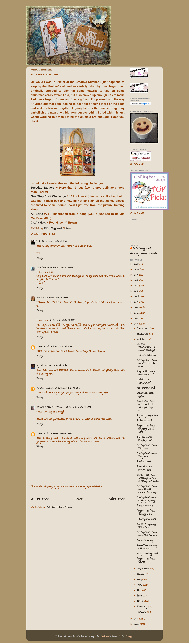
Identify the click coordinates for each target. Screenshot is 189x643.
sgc (38, 366)
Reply (39, 258)
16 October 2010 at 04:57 (54, 366)
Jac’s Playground (141, 249)
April (140, 596)
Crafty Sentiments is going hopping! (147, 499)
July (139, 580)
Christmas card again (145, 394)
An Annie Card (144, 421)
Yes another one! (146, 388)
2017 (136, 286)
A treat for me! (145, 506)
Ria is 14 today (145, 541)
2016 (136, 291)
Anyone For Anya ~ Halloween (147, 373)
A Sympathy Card (146, 519)
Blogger (130, 636)
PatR (39, 298)
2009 (136, 619)
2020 (137, 269)
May (139, 590)
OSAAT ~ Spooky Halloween (146, 525)
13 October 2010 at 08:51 (60, 268)
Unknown (41, 347)
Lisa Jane (42, 268)
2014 (136, 302)
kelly (39, 241)
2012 (136, 313)
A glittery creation (146, 355)
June (140, 585)
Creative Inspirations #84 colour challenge (146, 347)
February (142, 607)
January (142, 612)
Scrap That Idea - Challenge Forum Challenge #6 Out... (147, 478)
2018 (136, 280)
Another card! (144, 462)
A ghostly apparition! (147, 416)
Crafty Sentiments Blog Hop (147, 446)
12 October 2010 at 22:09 (54, 241)
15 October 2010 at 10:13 (59, 347)
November (143, 334)
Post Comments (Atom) (59, 507)
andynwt (105, 636)
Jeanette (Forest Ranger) (51, 407)
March (140, 601)
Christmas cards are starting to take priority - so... (146, 406)
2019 (136, 275)
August (141, 574)
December (143, 329)
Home (78, 499)
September (143, 569)
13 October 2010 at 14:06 (55, 298)
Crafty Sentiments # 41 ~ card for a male (147, 363)
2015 (137, 297)
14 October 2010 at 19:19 (62, 320)
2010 (136, 324)
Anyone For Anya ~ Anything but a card (147, 429)
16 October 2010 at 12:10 (67, 388)
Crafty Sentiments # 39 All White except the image (147, 489)
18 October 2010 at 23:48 (59, 433)
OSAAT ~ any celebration (144, 381)
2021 (136, 264)
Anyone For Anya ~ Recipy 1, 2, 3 (147, 512)
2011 (136, 318)
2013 (136, 308)
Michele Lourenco (45, 388)
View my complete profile (143, 254)
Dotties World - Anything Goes (145, 438)
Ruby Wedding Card (147, 554)
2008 (136, 624)
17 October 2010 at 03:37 (78, 407)
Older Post (117, 499)
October (142, 340)
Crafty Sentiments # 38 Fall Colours (147, 533)
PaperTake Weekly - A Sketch (147, 547)
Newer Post (40, 499)
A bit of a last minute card (144, 468)
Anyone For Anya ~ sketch (147, 560)
